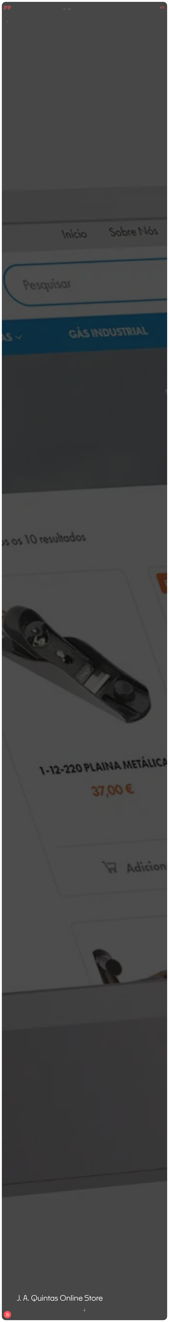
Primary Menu (162, 7)
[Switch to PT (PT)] (64, 9)
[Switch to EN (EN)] (69, 9)
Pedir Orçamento (7, 1314)
